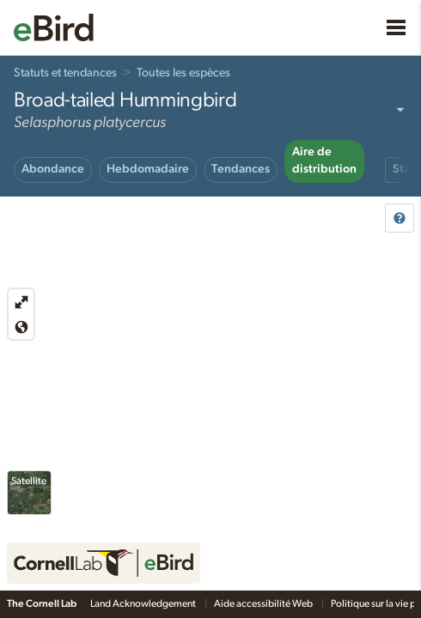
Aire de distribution (324, 160)
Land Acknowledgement (144, 603)
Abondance (52, 169)
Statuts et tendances (65, 73)
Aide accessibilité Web (264, 603)
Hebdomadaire (148, 169)
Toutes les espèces (183, 73)
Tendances (240, 169)
